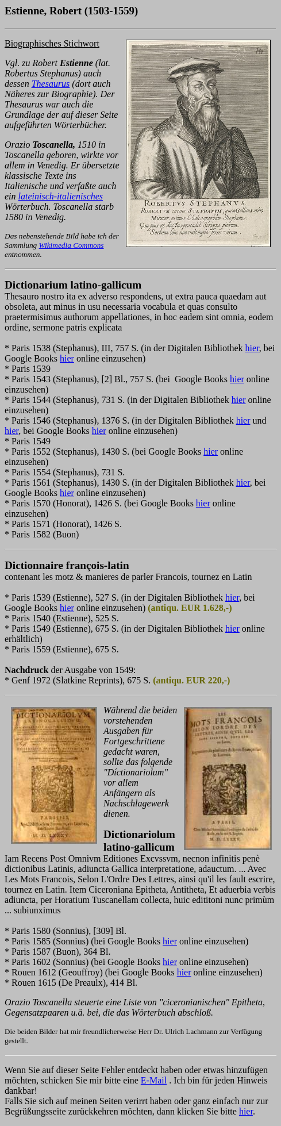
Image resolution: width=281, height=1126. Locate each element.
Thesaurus (51, 84)
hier (252, 348)
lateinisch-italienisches (60, 196)
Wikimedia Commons (71, 245)
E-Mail (154, 1080)
